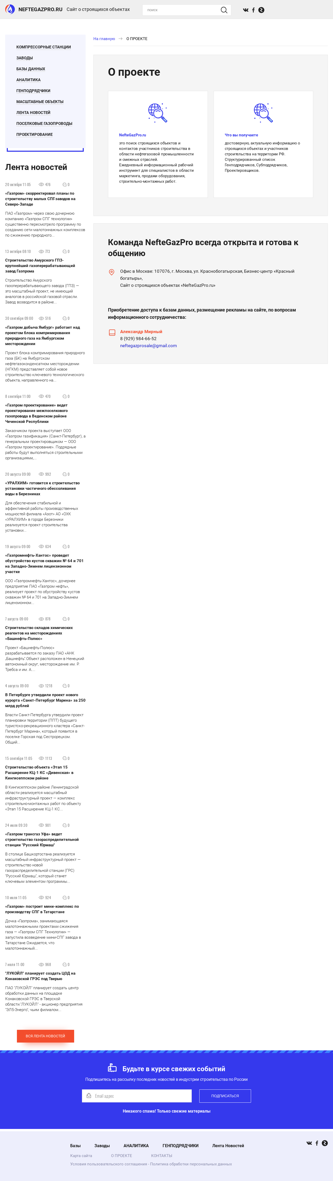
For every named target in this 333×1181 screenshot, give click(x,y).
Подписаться (225, 1098)
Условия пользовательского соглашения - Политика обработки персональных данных (151, 1164)
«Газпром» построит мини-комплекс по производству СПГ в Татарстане (42, 911)
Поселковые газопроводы (46, 124)
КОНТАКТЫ (161, 1155)
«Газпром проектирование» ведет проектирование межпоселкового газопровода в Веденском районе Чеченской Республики (36, 415)
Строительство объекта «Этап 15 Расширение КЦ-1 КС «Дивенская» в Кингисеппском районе (39, 775)
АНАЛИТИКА (30, 80)
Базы (75, 1145)
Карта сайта (81, 1155)
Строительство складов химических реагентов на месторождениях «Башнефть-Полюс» (39, 635)
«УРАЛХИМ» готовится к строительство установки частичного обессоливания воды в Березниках (42, 491)
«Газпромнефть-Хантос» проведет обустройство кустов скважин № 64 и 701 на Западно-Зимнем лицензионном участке (44, 565)
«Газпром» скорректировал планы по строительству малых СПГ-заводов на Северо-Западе (40, 201)
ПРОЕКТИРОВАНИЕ (36, 135)
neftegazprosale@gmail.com (148, 345)
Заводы (26, 58)
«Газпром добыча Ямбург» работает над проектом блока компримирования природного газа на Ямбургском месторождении (42, 337)
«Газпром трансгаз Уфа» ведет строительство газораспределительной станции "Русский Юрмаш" (42, 842)
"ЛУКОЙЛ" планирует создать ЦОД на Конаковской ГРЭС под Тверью (40, 978)
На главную (104, 38)
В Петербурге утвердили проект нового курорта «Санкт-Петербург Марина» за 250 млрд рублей (45, 702)
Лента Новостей (35, 113)
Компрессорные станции (45, 48)
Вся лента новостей (45, 1038)
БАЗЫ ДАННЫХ (32, 69)
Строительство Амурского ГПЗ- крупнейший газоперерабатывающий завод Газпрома (40, 268)
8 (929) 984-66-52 (138, 338)
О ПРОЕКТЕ (121, 1155)
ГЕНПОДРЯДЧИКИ (35, 91)
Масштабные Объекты (41, 102)
